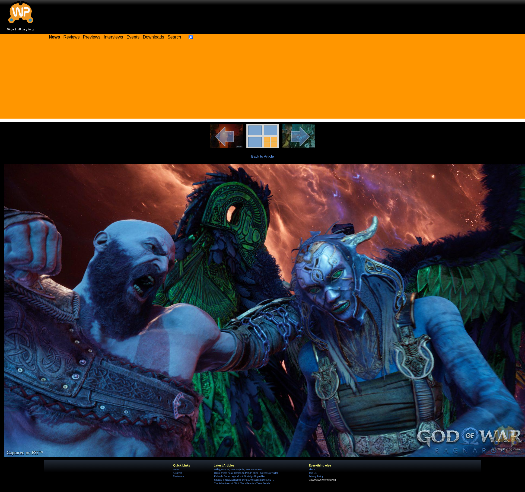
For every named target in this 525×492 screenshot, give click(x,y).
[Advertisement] (263, 81)
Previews (91, 37)
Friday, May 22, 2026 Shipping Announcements (238, 469)
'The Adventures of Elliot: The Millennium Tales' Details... (243, 483)
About (312, 469)
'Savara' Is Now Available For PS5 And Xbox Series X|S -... (244, 479)
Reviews (71, 37)
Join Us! (313, 473)
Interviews (113, 37)
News (176, 469)
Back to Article (262, 156)
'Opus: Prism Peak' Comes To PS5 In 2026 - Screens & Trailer (246, 473)
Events (132, 37)
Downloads (153, 37)
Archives (177, 473)
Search (174, 37)
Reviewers (178, 476)
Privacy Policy (316, 476)
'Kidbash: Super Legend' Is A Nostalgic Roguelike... (240, 476)
